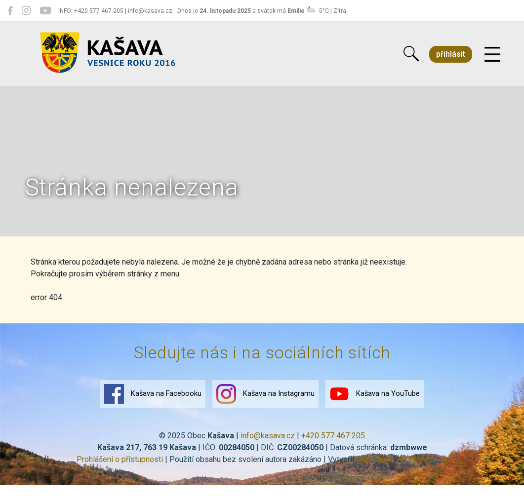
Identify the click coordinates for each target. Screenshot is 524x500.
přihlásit (450, 54)
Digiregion (374, 459)
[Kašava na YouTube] (45, 11)
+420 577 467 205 (333, 435)
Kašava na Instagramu (265, 394)
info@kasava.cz (268, 435)
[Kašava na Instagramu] (26, 11)
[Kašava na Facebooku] (10, 11)
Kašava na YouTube (374, 394)
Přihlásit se (422, 459)
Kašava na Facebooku (153, 394)
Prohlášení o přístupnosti (120, 459)
